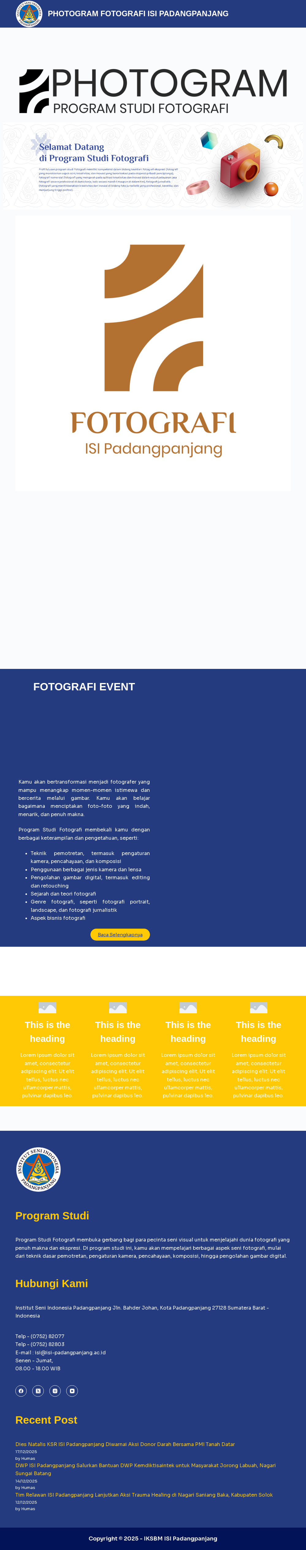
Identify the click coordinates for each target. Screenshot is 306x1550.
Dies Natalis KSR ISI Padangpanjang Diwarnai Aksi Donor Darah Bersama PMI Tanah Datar (125, 1444)
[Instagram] (55, 1391)
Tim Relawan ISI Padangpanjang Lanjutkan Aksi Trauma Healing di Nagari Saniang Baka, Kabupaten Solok (144, 1495)
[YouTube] (72, 1391)
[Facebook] (21, 1391)
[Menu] (288, 14)
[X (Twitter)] (38, 1391)
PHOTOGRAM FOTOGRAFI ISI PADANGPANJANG (138, 13)
